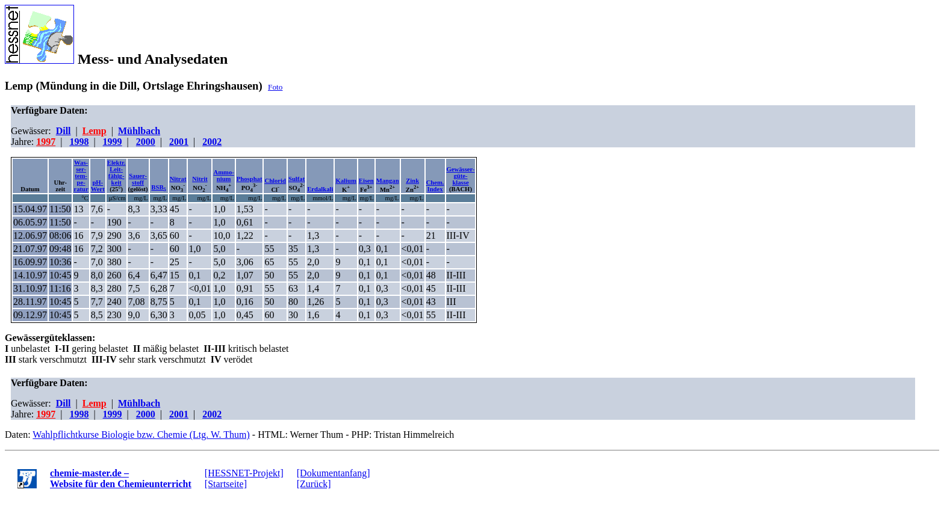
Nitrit (199, 179)
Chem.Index (435, 185)
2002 (212, 142)
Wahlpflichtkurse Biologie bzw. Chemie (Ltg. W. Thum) (141, 434)
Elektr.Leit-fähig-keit (116, 172)
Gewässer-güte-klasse (461, 176)
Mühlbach (139, 131)
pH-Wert (98, 185)
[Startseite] (226, 484)
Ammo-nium (223, 175)
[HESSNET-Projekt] (244, 473)
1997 (45, 142)
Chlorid (275, 180)
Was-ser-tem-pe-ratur (80, 175)
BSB (158, 187)
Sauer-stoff (138, 179)
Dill (63, 131)
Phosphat (249, 179)
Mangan (387, 180)
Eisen (366, 180)
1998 (78, 142)
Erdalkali (320, 189)
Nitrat (178, 179)
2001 (178, 142)
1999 (112, 142)
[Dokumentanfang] (333, 473)
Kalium (345, 180)
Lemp (94, 131)
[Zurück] (314, 484)
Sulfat (296, 179)
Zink (412, 180)
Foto (275, 86)
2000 (145, 142)
